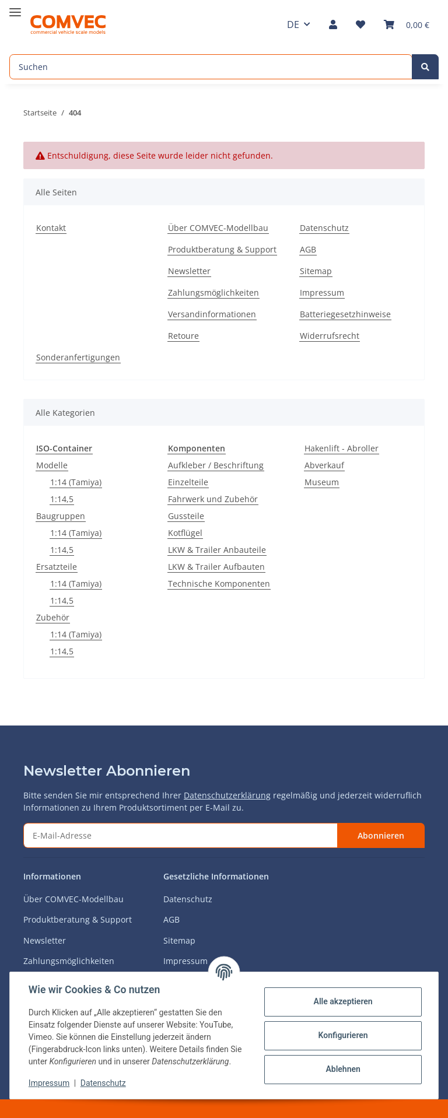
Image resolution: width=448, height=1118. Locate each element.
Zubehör (52, 617)
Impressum (322, 292)
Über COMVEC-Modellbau (218, 227)
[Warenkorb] (406, 24)
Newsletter (189, 270)
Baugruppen (60, 515)
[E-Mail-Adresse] (180, 835)
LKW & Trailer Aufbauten (216, 566)
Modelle (52, 465)
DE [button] (293, 24)
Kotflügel (185, 532)
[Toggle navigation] (15, 7)
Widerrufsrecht (329, 335)
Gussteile (186, 515)
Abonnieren (381, 835)
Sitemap (316, 270)
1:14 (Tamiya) (76, 482)
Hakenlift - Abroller (341, 448)
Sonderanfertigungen (78, 357)
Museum (321, 482)
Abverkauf (324, 465)
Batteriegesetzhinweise (345, 314)
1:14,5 (62, 498)
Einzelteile (188, 482)
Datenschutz (324, 227)
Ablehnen (343, 1069)
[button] (333, 24)
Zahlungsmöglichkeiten (213, 292)
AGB (308, 249)
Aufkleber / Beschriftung (216, 465)
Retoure (183, 335)
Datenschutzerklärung (227, 795)
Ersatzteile (56, 566)
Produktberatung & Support (222, 249)
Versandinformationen (212, 314)
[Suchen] (210, 66)
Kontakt (51, 227)
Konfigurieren (343, 1035)
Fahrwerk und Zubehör (213, 498)
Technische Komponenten (219, 583)
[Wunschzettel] (360, 24)
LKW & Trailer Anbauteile (217, 549)
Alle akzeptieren (342, 1001)
